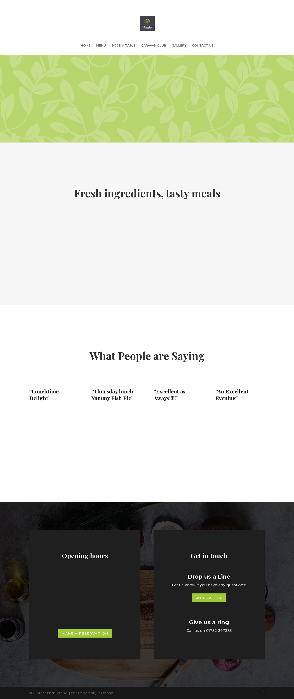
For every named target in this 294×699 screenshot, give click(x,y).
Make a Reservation (84, 633)
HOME (86, 45)
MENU (101, 45)
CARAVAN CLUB (153, 45)
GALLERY (179, 45)
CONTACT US (202, 45)
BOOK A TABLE (124, 45)
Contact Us (209, 598)
